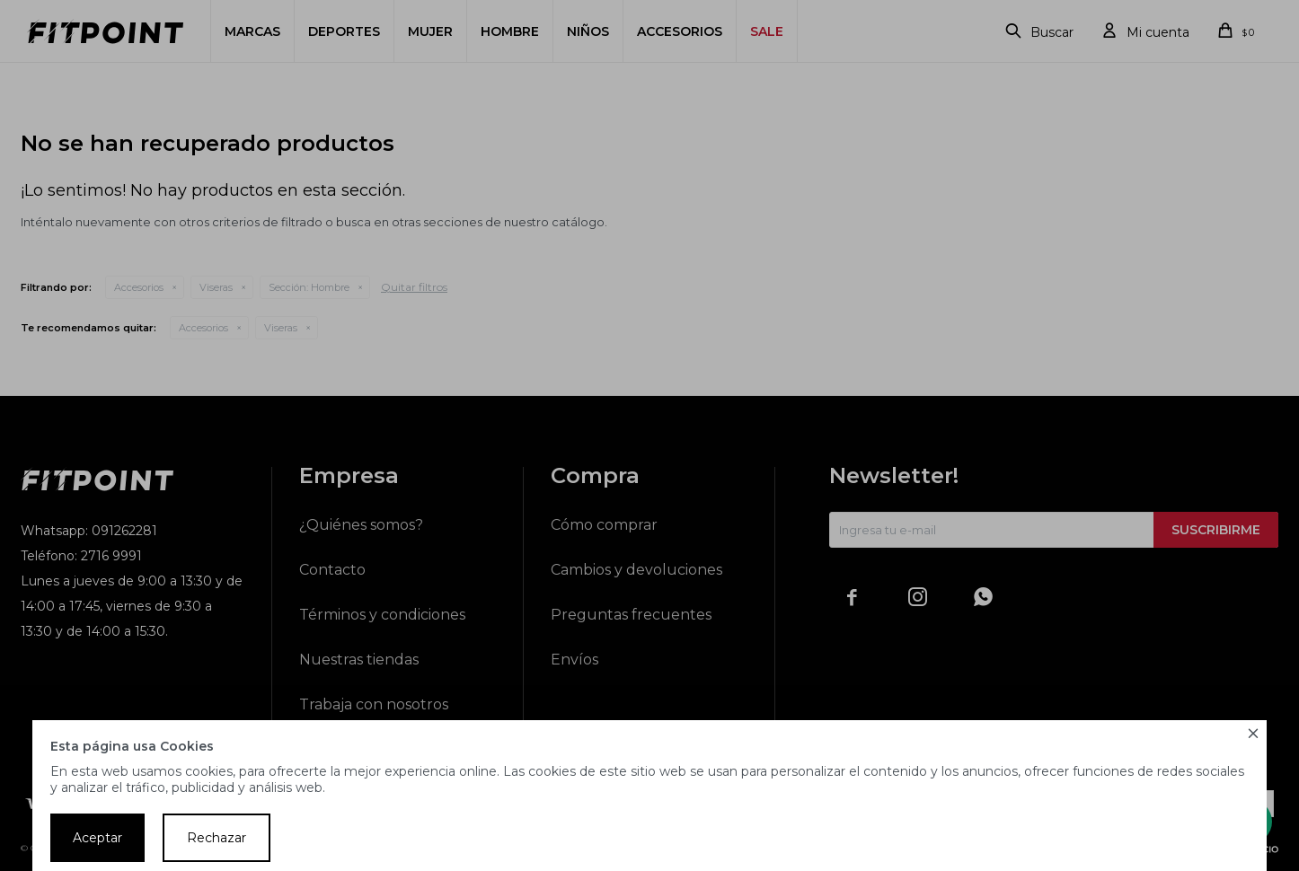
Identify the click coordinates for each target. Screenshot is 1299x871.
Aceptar (97, 838)
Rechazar (216, 838)
